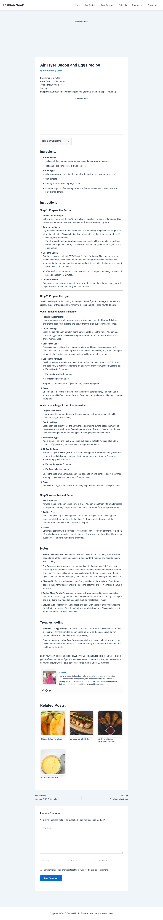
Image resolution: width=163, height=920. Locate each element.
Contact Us (139, 5)
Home (83, 5)
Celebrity (125, 5)
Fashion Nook (13, 5)
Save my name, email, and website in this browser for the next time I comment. (76, 870)
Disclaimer (153, 5)
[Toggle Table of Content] (66, 141)
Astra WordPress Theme (103, 913)
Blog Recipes (111, 5)
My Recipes (95, 5)
